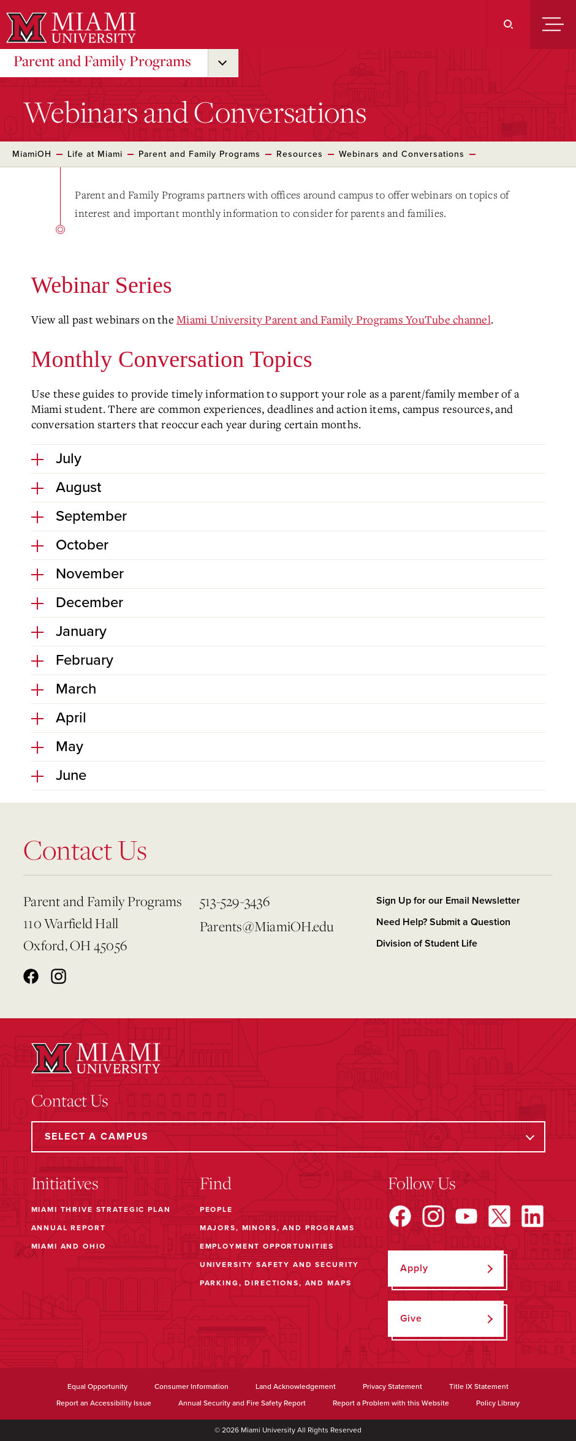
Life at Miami (95, 154)
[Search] (508, 24)
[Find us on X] (499, 1216)
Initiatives (65, 1183)
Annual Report (68, 1228)
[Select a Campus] (288, 1136)
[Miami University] (69, 27)
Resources (299, 154)
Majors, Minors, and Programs (277, 1228)
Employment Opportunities (267, 1246)
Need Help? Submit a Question (443, 922)
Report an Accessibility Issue (103, 1403)
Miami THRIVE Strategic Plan (101, 1209)
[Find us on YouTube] (466, 1216)
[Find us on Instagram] (433, 1216)
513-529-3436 (235, 901)
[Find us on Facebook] (400, 1216)
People (216, 1209)
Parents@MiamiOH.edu (267, 926)
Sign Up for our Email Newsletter (448, 900)
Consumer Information (191, 1386)
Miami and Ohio (68, 1246)
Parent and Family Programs (102, 60)
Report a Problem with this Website (391, 1403)
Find (216, 1183)
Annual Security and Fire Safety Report (242, 1403)
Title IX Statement (479, 1386)
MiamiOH (31, 154)
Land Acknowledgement (296, 1386)
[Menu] (553, 24)
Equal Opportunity (97, 1386)
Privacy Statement (392, 1386)
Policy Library (498, 1403)
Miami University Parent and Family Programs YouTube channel (333, 319)
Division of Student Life (426, 943)
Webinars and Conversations (401, 154)
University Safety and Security (280, 1264)
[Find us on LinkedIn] (532, 1216)
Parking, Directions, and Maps (276, 1283)
